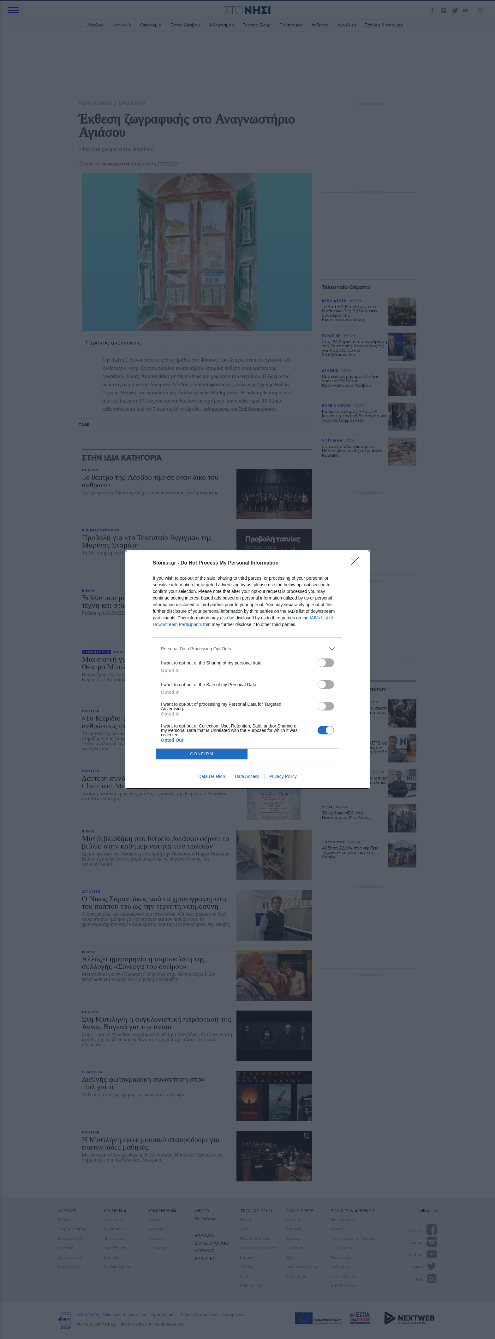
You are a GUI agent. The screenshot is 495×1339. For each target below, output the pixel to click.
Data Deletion (211, 776)
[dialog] (247, 669)
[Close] (357, 563)
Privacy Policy (283, 776)
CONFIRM (202, 753)
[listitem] (247, 649)
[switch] (326, 662)
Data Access (247, 776)
